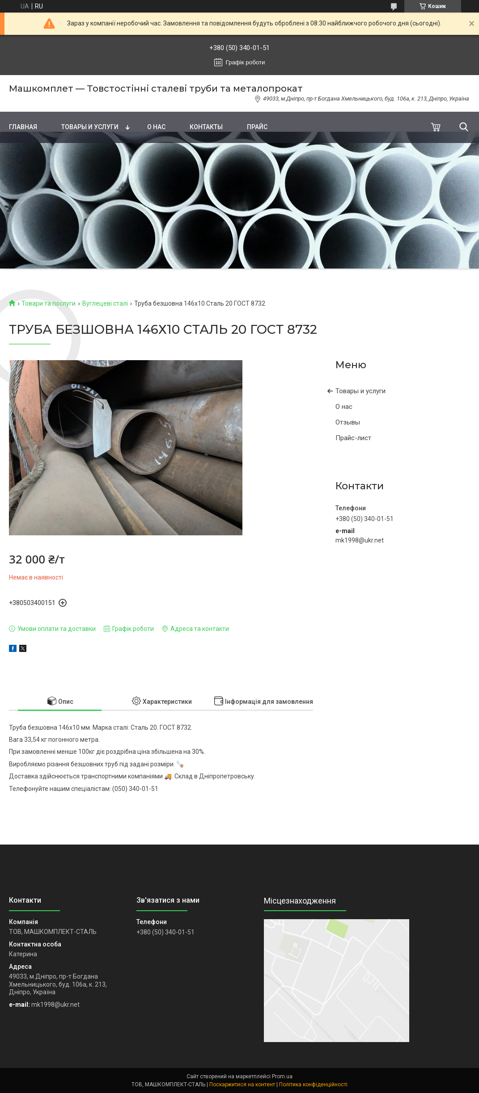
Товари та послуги (48, 303)
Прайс (257, 126)
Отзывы (347, 422)
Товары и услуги (90, 126)
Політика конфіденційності (313, 1084)
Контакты (206, 126)
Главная (23, 126)
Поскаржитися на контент (242, 1084)
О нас (156, 126)
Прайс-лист (353, 438)
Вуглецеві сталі (105, 303)
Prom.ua (282, 1076)
